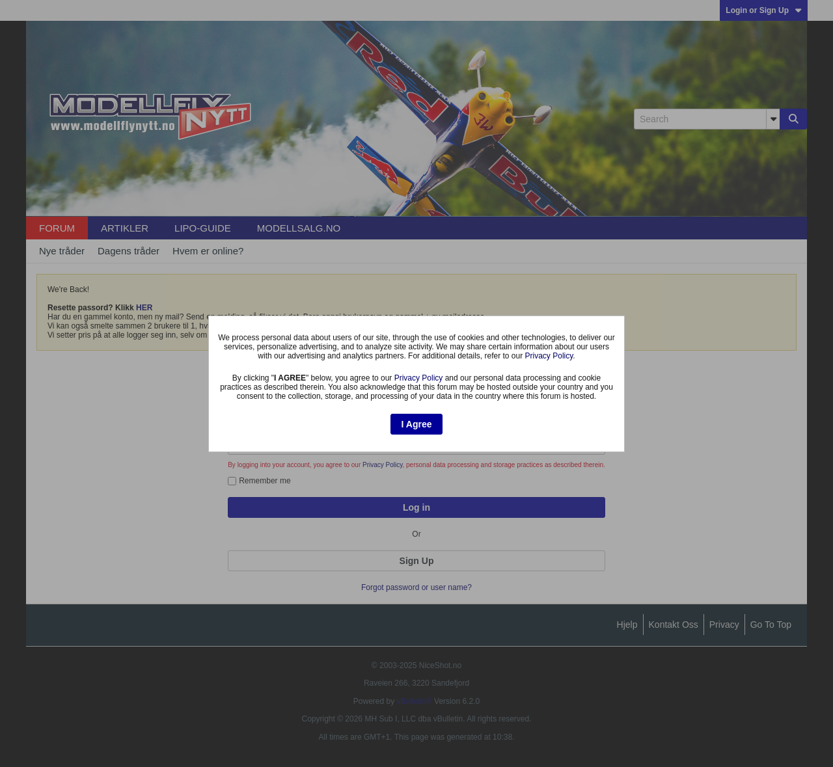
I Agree (417, 424)
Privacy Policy (549, 355)
